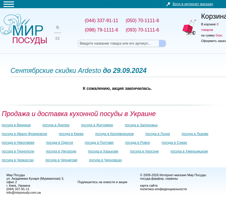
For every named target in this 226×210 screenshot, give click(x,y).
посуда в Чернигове (61, 160)
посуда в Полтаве (99, 143)
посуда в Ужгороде (61, 151)
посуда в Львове (195, 134)
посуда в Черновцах (105, 160)
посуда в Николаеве (18, 143)
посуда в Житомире (97, 125)
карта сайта (148, 185)
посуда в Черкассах (18, 160)
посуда (145, 178)
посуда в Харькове (103, 151)
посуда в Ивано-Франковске (24, 134)
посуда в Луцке (158, 134)
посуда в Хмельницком (189, 151)
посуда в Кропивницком (114, 134)
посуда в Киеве (71, 134)
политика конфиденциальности (163, 189)
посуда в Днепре (56, 125)
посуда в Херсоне (144, 151)
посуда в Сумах (174, 143)
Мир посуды (23, 29)
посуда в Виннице (16, 125)
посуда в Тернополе (18, 151)
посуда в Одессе (59, 143)
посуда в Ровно (137, 143)
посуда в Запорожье (141, 125)
